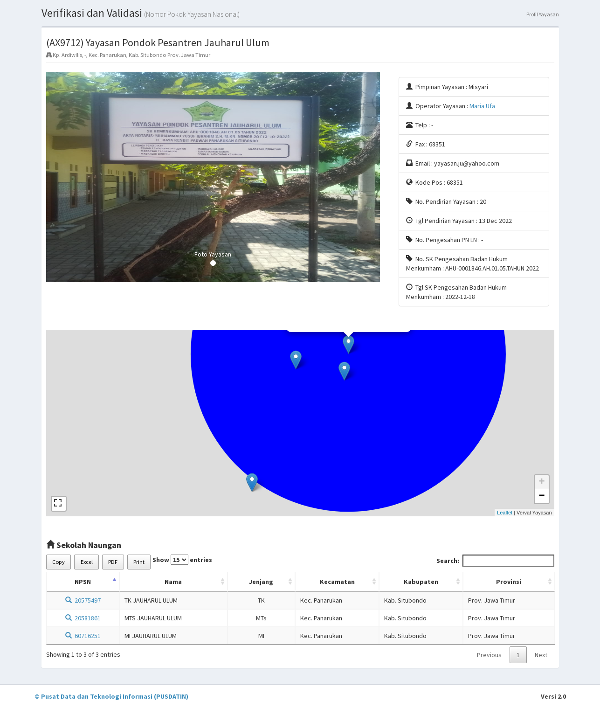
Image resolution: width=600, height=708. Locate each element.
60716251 (83, 636)
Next (541, 655)
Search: (495, 561)
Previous (489, 655)
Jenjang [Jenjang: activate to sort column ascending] (261, 581)
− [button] (541, 496)
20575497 (83, 600)
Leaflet (504, 512)
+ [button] (541, 482)
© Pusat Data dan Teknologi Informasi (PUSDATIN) (111, 696)
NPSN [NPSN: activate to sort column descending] (83, 581)
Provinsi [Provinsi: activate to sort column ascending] (508, 581)
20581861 (83, 618)
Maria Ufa (482, 106)
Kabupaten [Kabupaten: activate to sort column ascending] (421, 581)
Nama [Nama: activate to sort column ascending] (173, 581)
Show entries (182, 560)
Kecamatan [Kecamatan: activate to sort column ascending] (337, 581)
